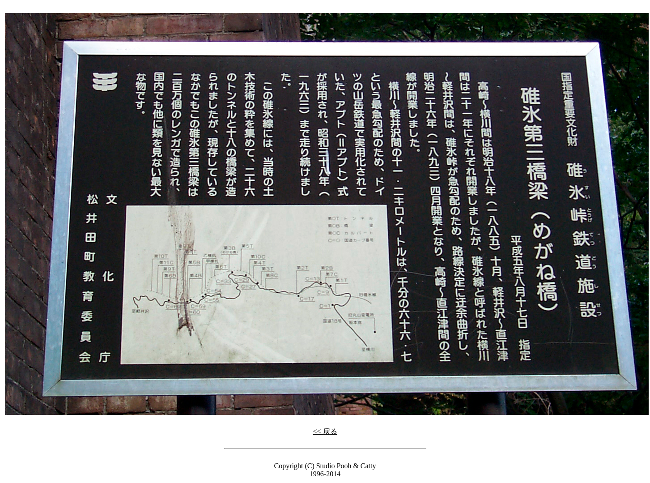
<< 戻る (325, 431)
